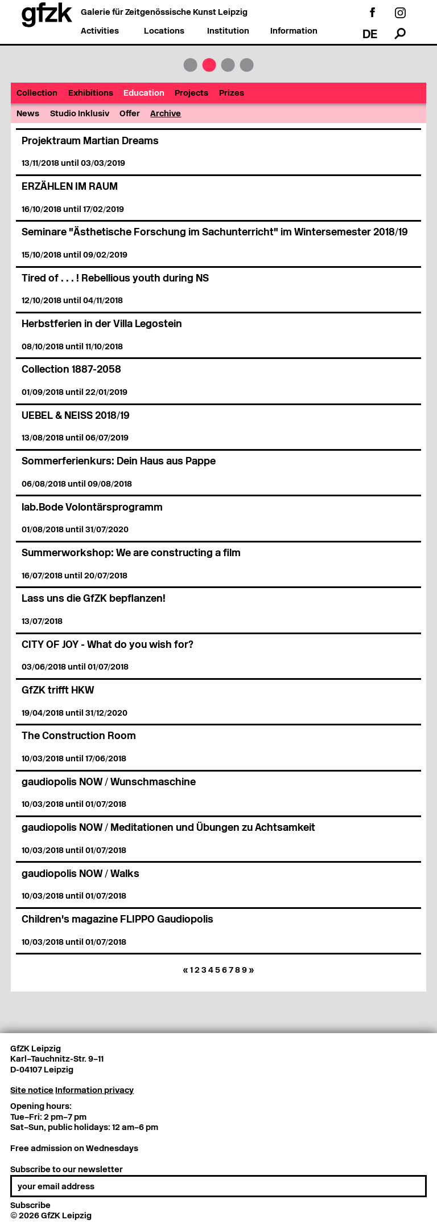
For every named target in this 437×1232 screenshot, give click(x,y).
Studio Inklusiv (79, 114)
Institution (228, 31)
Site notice (31, 1090)
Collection (37, 93)
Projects (191, 93)
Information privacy (94, 1090)
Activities (100, 31)
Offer (129, 114)
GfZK (190, 65)
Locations (164, 31)
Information (294, 31)
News (28, 114)
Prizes (231, 93)
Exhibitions (90, 93)
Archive (165, 114)
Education (143, 93)
